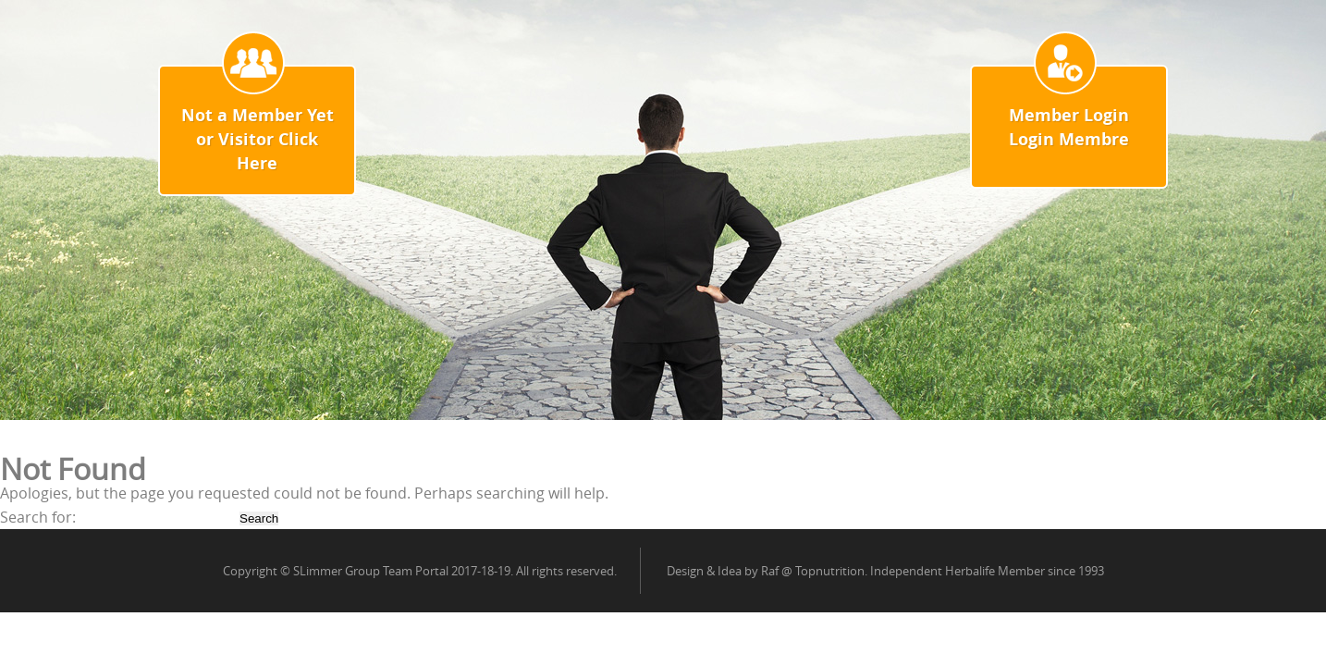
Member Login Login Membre (1069, 127)
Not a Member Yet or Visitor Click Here (257, 139)
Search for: (38, 517)
